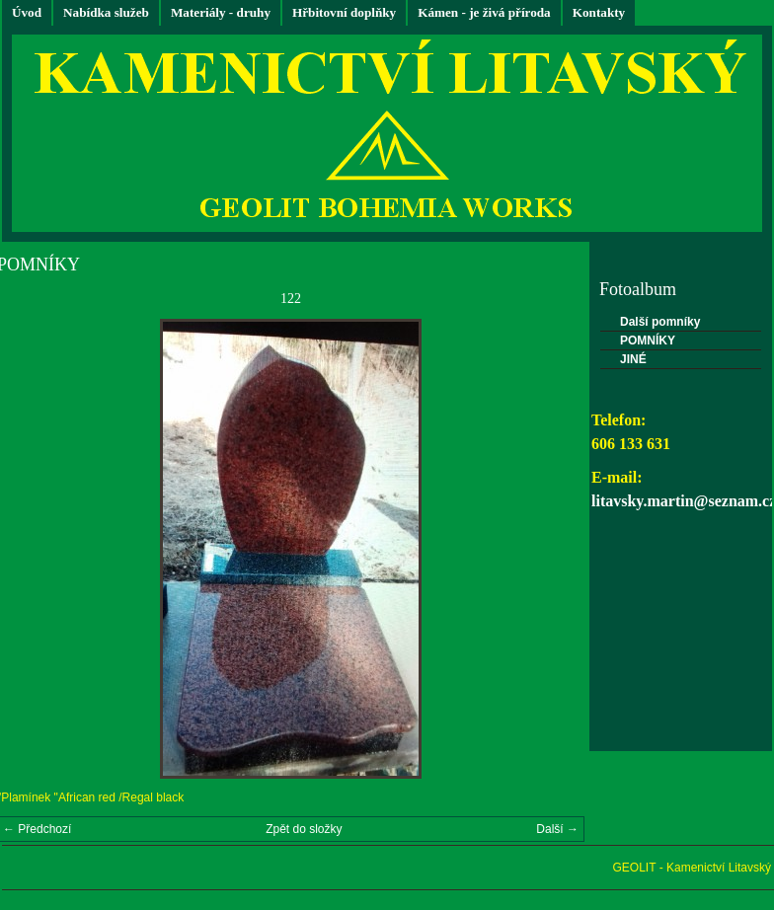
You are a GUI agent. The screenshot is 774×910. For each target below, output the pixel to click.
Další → (557, 829)
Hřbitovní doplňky (344, 12)
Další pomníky (660, 322)
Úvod (26, 12)
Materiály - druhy (221, 12)
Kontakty (599, 12)
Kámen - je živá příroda (484, 12)
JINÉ (633, 359)
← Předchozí (37, 829)
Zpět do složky (304, 829)
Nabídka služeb (106, 12)
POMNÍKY (647, 340)
